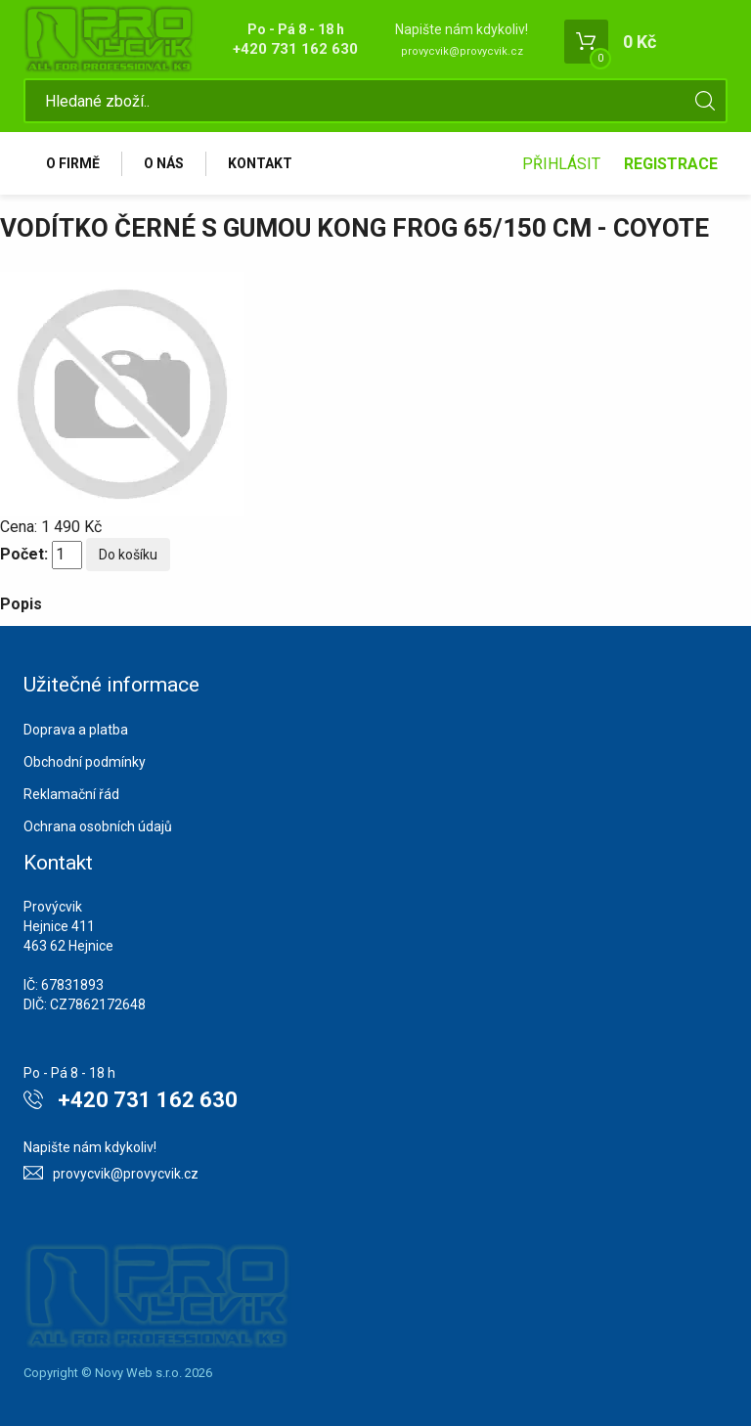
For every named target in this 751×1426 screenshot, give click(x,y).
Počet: (24, 554)
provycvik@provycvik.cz (462, 51)
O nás (164, 163)
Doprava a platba (75, 729)
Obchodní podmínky (84, 762)
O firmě (73, 163)
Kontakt (260, 163)
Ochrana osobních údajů (97, 826)
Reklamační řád (71, 794)
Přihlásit (561, 164)
